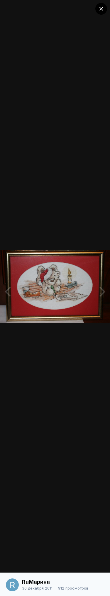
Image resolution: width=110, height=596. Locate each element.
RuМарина (36, 582)
